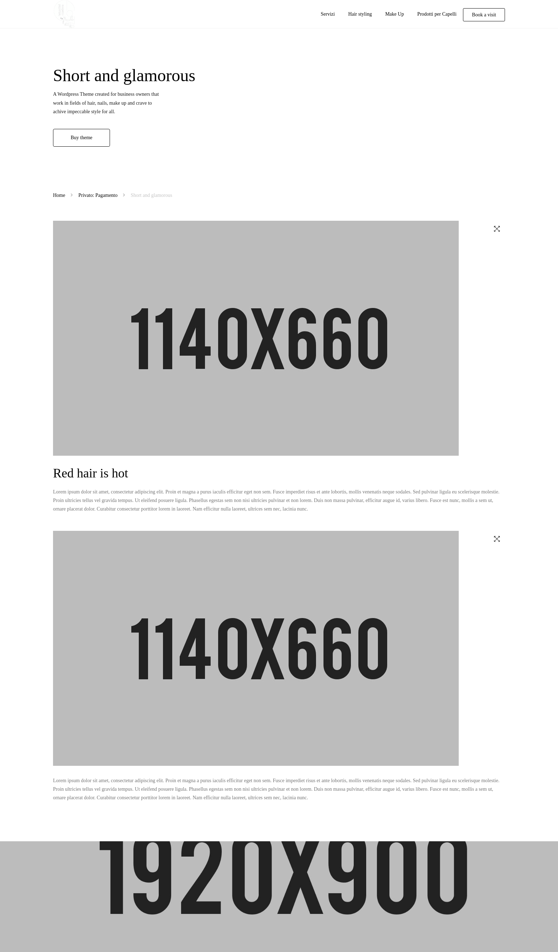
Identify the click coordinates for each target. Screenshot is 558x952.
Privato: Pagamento (97, 195)
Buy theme (81, 137)
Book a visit (484, 14)
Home (59, 195)
